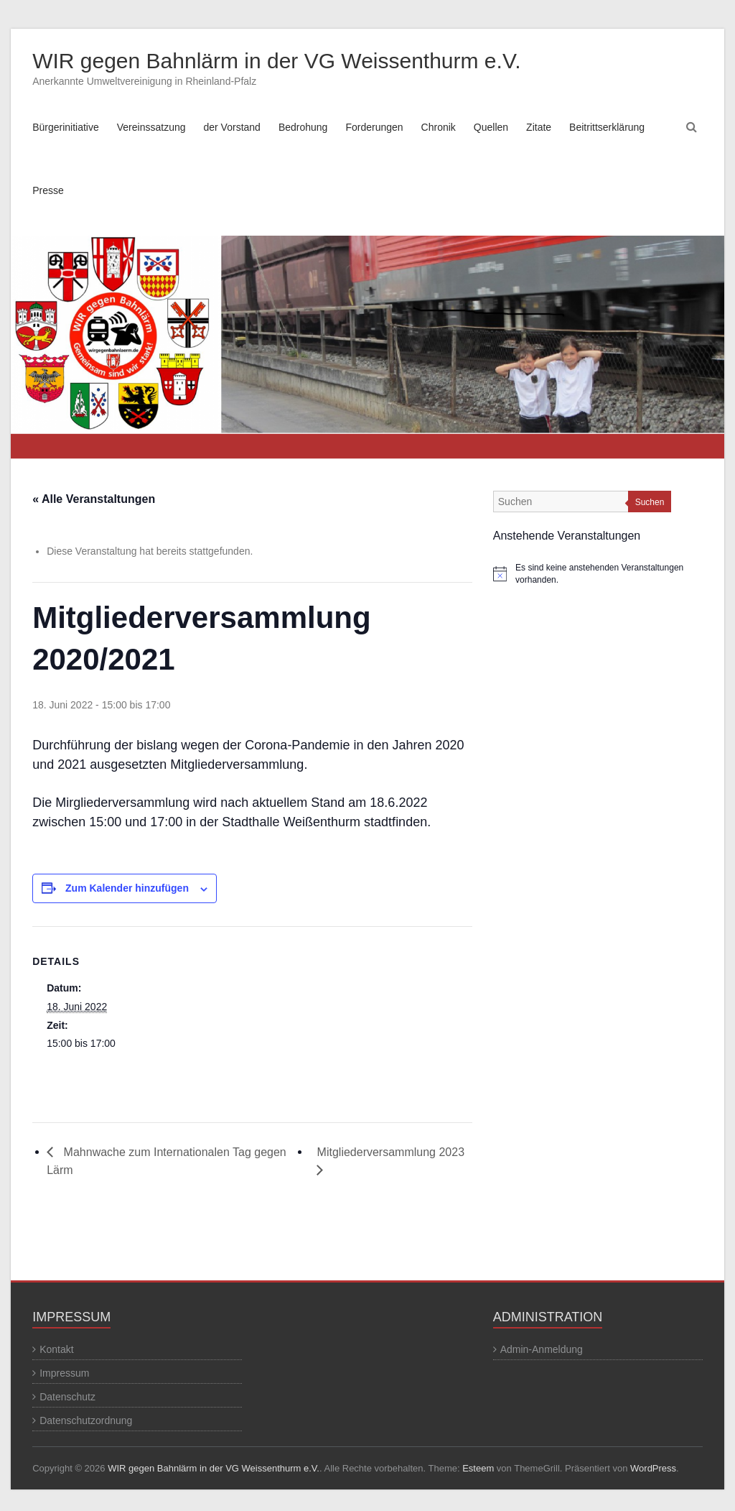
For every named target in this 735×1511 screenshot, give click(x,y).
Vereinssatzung (151, 127)
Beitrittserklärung (607, 127)
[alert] (598, 574)
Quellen (491, 127)
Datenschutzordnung (85, 1420)
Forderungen (374, 127)
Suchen (650, 502)
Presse (48, 190)
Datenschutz (67, 1397)
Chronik (438, 127)
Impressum (64, 1373)
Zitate (538, 127)
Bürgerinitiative (65, 127)
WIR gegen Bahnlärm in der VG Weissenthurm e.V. (276, 61)
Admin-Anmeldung (541, 1349)
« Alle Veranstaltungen (93, 499)
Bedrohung (303, 127)
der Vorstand (232, 127)
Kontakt (56, 1349)
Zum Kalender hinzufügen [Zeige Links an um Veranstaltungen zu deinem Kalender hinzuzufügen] (127, 888)
